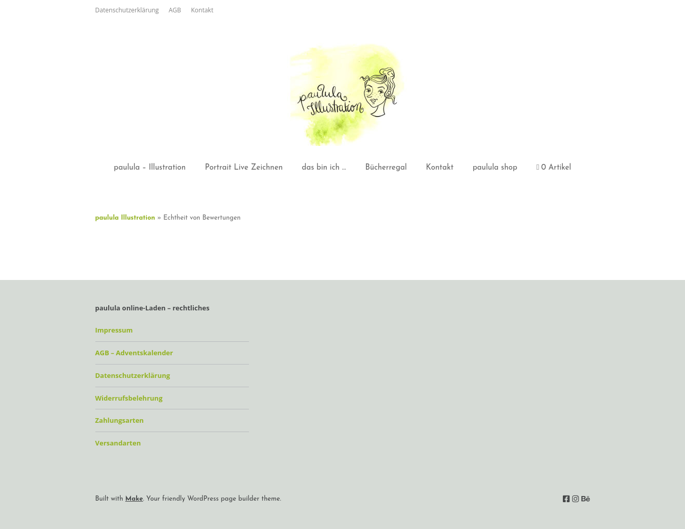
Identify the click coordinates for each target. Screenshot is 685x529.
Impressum (114, 330)
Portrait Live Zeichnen (243, 168)
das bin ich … (324, 168)
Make (134, 498)
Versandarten (118, 443)
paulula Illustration (125, 217)
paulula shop (495, 168)
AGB (175, 10)
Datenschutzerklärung (127, 10)
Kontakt (202, 10)
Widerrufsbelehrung (129, 398)
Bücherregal (386, 168)
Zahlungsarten (119, 420)
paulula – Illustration (150, 168)
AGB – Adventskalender (134, 352)
